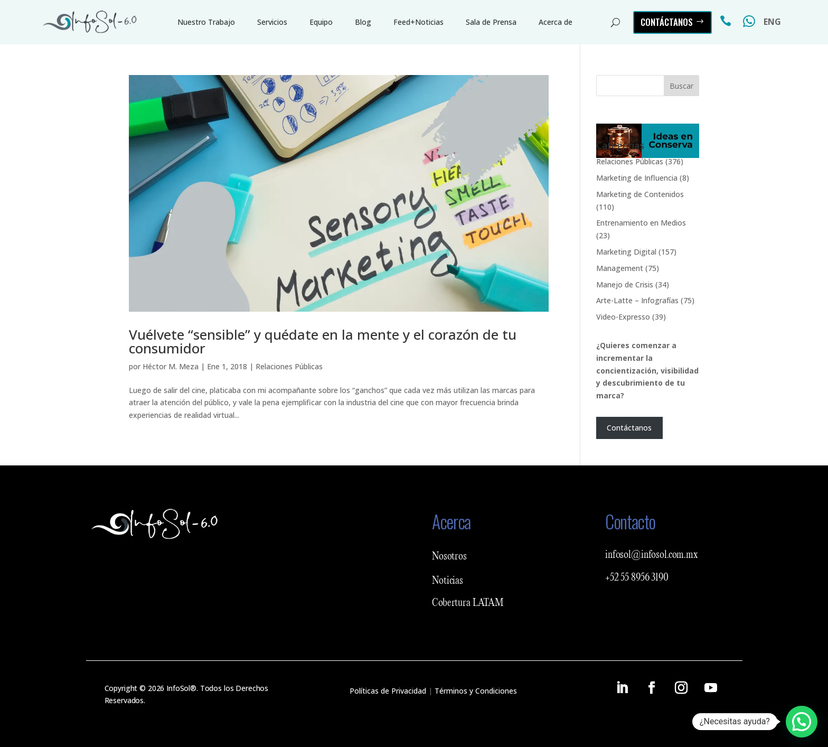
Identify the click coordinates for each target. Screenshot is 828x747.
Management (619, 268)
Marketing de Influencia (637, 178)
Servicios (272, 22)
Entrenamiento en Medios (641, 223)
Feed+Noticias (418, 22)
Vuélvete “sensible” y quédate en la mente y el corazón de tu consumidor (322, 341)
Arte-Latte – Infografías (637, 300)
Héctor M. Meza (171, 366)
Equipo (321, 22)
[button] (801, 721)
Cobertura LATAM (468, 603)
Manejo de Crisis (624, 284)
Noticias (447, 581)
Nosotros (449, 557)
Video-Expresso (623, 317)
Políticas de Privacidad (388, 691)
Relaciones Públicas (289, 366)
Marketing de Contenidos (640, 194)
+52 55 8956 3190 (637, 578)
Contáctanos (667, 22)
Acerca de (555, 22)
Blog (363, 22)
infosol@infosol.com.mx (651, 555)
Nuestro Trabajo (206, 22)
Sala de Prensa (491, 22)
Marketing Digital (626, 252)
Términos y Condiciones (476, 691)
